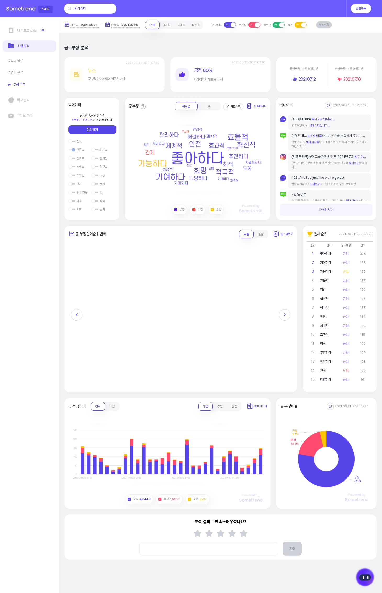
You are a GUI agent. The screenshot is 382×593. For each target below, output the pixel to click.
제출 (292, 549)
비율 (112, 406)
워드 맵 (186, 106)
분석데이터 (256, 106)
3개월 (166, 25)
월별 (260, 234)
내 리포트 (27, 30)
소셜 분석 (18, 46)
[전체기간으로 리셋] (328, 105)
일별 (205, 406)
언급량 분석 (15, 60)
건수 (97, 406)
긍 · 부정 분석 (16, 84)
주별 (246, 234)
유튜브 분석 (20, 115)
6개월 (181, 25)
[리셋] (330, 406)
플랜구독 (361, 8)
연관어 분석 (15, 72)
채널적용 (324, 24)
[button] (76, 315)
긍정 (179, 209)
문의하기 (92, 130)
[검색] (69, 9)
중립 (216, 209)
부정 (197, 209)
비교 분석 (18, 100)
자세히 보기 (326, 210)
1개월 (152, 25)
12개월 (196, 25)
